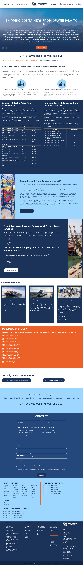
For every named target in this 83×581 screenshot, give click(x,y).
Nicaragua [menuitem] (25, 487)
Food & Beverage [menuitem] (27, 534)
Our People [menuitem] (40, 529)
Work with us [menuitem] (40, 535)
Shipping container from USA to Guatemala (16, 380)
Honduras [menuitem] (15, 491)
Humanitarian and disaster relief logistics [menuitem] (12, 550)
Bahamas (24, 4)
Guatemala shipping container (53, 380)
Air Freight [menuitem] (8, 526)
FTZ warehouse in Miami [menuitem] (12, 539)
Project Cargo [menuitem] (9, 542)
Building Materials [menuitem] (27, 537)
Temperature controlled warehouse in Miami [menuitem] (12, 537)
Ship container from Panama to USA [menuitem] (52, 489)
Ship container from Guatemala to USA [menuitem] (53, 493)
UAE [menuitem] (23, 485)
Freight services (10, 60)
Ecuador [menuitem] (15, 489)
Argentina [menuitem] (24, 491)
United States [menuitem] (6, 486)
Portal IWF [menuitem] (53, 529)
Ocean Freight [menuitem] (9, 527)
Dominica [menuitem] (24, 489)
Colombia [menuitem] (6, 504)
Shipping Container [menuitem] (11, 545)
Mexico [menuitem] (24, 493)
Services (7, 4)
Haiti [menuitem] (32, 495)
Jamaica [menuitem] (6, 493)
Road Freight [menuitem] (9, 529)
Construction (64, 316)
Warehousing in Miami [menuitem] (11, 532)
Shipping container (20, 60)
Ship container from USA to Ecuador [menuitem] (13, 517)
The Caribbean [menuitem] (7, 489)
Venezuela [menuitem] (33, 491)
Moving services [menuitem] (10, 547)
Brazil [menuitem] (14, 495)
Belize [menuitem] (32, 497)
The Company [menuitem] (41, 527)
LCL (6, 310)
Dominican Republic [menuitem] (7, 499)
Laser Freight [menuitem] (53, 544)
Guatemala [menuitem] (16, 493)
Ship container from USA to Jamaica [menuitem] (12, 515)
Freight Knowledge (62, 4)
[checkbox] (41, 433)
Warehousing (16, 4)
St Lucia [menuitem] (33, 489)
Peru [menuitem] (32, 487)
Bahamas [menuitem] (6, 491)
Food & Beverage (65, 319)
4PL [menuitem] (38, 536)
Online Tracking (78, 4)
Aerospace (63, 321)
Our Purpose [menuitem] (40, 526)
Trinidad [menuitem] (33, 493)
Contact (70, 4)
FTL (34, 313)
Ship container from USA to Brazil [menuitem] (12, 511)
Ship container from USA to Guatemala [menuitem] (13, 513)
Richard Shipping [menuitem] (52, 542)
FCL (6, 308)
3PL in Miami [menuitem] (9, 540)
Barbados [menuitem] (24, 495)
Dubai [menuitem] (14, 487)
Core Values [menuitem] (40, 530)
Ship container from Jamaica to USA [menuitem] (52, 485)
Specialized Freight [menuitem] (11, 543)
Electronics (63, 318)
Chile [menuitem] (14, 497)
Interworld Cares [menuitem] (40, 532)
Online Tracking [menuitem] (54, 530)
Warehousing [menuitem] (9, 530)
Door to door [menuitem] (9, 546)
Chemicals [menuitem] (27, 529)
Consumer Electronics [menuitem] (27, 531)
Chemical (63, 315)
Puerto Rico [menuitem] (6, 496)
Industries (54, 4)
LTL (34, 314)
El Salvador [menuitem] (34, 485)
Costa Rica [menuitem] (7, 502)
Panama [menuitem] (15, 485)
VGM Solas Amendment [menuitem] (53, 527)
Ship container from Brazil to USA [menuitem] (52, 491)
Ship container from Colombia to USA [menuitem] (53, 487)
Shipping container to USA (32, 60)
